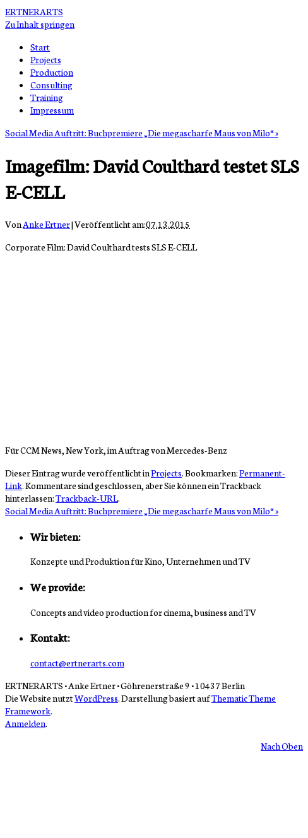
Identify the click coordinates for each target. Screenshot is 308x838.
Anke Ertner (46, 224)
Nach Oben (282, 746)
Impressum (52, 109)
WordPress (96, 698)
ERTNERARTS (34, 11)
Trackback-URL (87, 498)
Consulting (51, 84)
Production (51, 72)
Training (46, 97)
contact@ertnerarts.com (77, 662)
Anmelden (25, 723)
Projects (45, 59)
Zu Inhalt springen (39, 24)
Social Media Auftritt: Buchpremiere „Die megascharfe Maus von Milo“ (141, 132)
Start (40, 46)
